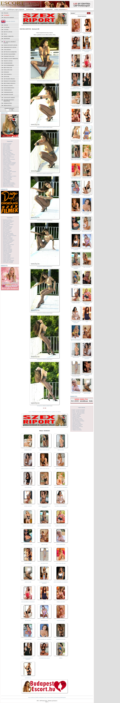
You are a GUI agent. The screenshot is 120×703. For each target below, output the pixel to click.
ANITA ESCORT (44, 620)
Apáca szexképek (6, 146)
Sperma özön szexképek (8, 241)
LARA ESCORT (28, 639)
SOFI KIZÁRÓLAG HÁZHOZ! (60, 487)
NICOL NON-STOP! (60, 544)
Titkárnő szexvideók (76, 428)
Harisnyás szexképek (7, 170)
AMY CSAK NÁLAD (44, 468)
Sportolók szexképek (7, 242)
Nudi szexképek (6, 225)
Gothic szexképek (6, 167)
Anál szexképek (6, 145)
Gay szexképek (6, 165)
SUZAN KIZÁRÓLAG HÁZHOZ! (28, 658)
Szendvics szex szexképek (8, 244)
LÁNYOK (6, 25)
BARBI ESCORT (28, 449)
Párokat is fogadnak (10, 81)
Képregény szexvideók (77, 418)
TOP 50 (5, 34)
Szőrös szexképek (6, 247)
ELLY (76, 68)
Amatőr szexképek (7, 144)
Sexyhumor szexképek (7, 238)
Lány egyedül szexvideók (77, 419)
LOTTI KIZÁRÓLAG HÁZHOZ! (44, 639)
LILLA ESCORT (28, 563)
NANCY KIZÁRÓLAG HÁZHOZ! (76, 141)
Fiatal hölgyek (8, 69)
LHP (4, 9)
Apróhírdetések (29, 9)
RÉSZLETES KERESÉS (9, 17)
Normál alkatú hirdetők (11, 58)
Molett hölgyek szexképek (8, 220)
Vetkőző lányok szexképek (8, 260)
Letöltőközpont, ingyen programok (15, 9)
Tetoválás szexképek (7, 252)
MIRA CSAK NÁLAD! (44, 449)
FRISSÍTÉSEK (7, 38)
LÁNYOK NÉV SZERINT (9, 97)
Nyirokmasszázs (8, 92)
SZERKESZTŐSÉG (8, 103)
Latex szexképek (6, 180)
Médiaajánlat (63, 697)
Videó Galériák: (81, 407)
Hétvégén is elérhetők (10, 51)
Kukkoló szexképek (7, 178)
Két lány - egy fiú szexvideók (78, 413)
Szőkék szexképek (7, 245)
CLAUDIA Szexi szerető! (44, 658)
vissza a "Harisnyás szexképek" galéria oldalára (38, 411)
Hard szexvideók (75, 417)
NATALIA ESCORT (28, 544)
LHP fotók (6, 76)
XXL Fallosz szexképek (8, 262)
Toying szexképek (6, 256)
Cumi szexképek (6, 158)
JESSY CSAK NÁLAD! (61, 468)
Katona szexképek (6, 174)
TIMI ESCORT (44, 544)
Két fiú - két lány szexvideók (78, 411)
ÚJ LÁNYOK (6, 27)
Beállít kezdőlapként (40, 697)
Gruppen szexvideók (76, 416)
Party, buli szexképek (7, 227)
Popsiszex (6, 72)
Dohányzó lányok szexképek (9, 159)
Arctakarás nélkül (9, 78)
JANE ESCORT (28, 582)
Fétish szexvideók (76, 415)
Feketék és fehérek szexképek (9, 163)
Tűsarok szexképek (7, 259)
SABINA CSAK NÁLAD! (60, 525)
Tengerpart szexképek (7, 250)
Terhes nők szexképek (7, 251)
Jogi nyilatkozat (31, 697)
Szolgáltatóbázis (39, 9)
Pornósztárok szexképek (8, 233)
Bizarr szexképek (6, 151)
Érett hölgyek (8, 67)
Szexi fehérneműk (9, 65)
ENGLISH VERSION (10, 21)
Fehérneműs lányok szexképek (9, 162)
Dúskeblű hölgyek (9, 56)
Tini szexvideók (75, 427)
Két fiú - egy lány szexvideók (78, 410)
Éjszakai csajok (8, 85)
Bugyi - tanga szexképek (8, 153)
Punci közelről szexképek (8, 234)
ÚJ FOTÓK (6, 29)
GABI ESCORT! (86, 285)
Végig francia (8, 74)
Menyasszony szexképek (8, 185)
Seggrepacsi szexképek (8, 237)
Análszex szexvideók (76, 414)
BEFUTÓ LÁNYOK (8, 31)
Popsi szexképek (6, 232)
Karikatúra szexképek (7, 173)
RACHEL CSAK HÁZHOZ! (61, 506)
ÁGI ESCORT (28, 620)
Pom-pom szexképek (7, 231)
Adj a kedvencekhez (49, 697)
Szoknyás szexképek (7, 246)
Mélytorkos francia (9, 83)
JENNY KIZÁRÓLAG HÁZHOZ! (61, 582)
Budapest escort (8, 94)
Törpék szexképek (6, 255)
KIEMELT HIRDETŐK (9, 36)
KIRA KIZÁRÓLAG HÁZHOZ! (44, 525)
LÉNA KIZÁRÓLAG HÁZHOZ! (28, 468)
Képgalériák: (10, 141)
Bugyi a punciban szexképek (9, 154)
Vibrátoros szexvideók (77, 429)
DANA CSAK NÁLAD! (28, 525)
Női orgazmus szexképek (8, 224)
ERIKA (60, 658)
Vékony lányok (8, 60)
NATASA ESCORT (61, 620)
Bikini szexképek (6, 149)
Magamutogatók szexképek (8, 182)
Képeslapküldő (49, 9)
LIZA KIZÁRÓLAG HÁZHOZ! (28, 601)
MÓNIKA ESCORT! (44, 487)
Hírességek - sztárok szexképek (9, 171)
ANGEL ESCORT (28, 506)
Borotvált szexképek (7, 152)
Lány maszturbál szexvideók (78, 420)
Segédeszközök (8, 63)
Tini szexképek (6, 253)
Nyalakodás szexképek (7, 226)
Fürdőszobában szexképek (8, 164)
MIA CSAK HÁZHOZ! (76, 340)
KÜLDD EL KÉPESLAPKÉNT (43, 81)
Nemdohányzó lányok (10, 47)
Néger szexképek (6, 223)
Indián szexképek (6, 172)
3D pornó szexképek (7, 143)
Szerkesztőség (57, 697)
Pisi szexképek (6, 229)
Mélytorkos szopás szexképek (9, 183)
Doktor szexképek (6, 160)
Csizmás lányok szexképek (8, 156)
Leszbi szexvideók (76, 422)
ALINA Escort (28, 677)
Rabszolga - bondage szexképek (9, 235)
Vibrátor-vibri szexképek (8, 261)
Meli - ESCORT (87, 267)
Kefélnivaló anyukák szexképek (9, 176)
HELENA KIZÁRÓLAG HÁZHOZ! (87, 375)
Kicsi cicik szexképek (7, 177)
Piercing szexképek (7, 228)
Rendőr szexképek (7, 236)
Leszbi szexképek (6, 181)
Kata (44, 601)
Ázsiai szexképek (6, 147)
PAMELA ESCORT (61, 601)
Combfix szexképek (7, 155)
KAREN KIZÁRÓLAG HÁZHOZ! (44, 582)
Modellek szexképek (7, 219)
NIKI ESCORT (61, 449)
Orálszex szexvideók (76, 423)
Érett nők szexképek (7, 161)
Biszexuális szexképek (7, 150)
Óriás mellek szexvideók (77, 424)
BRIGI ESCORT (86, 141)
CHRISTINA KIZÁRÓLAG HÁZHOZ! (44, 506)
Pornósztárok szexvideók (77, 426)
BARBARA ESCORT (60, 639)
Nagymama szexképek (7, 222)
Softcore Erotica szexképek (8, 240)
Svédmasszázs (8, 90)
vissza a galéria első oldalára (55, 411)
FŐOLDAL (6, 13)
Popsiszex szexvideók (76, 425)
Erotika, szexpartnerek (59, 9)
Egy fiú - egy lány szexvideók (78, 409)
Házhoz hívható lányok (10, 45)
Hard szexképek (6, 169)
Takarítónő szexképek (7, 249)
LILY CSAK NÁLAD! (61, 563)
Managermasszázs (9, 87)
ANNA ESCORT (86, 33)
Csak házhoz (7, 49)
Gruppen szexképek (7, 168)
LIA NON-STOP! (44, 563)
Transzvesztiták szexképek (8, 258)
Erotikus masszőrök (9, 54)
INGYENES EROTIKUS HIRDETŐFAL (9, 100)
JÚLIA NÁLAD (28, 487)
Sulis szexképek (6, 243)
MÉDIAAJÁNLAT (7, 105)
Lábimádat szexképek (7, 179)
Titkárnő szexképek (7, 254)
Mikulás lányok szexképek (8, 186)
